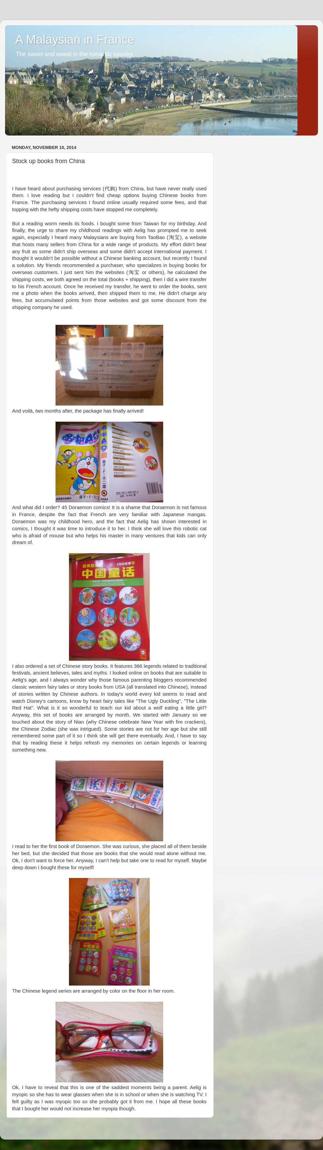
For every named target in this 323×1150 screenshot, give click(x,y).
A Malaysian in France (74, 39)
